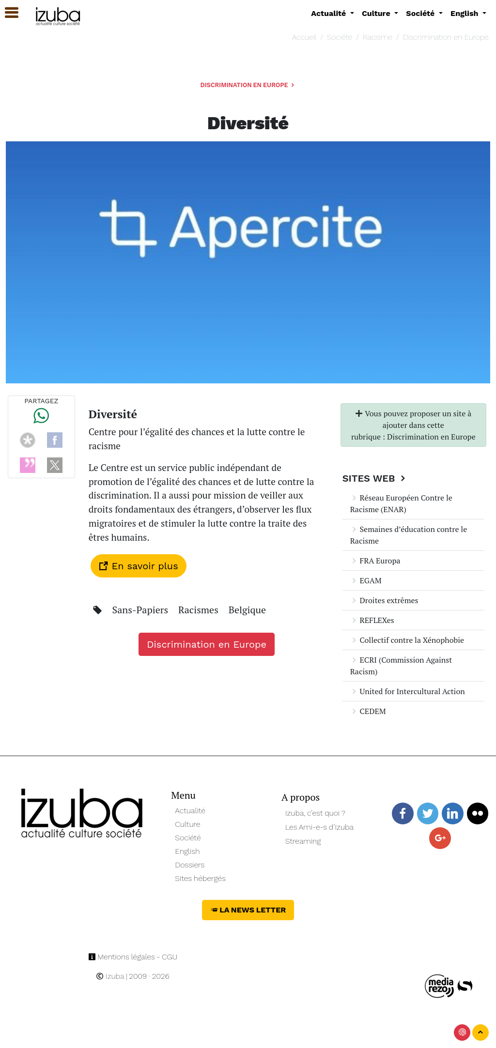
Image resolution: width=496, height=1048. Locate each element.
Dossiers (189, 864)
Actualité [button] (329, 13)
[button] (7, 13)
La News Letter (248, 909)
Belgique (247, 609)
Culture (187, 824)
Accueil (304, 37)
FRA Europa (375, 560)
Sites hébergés (200, 878)
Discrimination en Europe (446, 37)
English (187, 851)
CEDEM (368, 711)
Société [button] (421, 13)
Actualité (190, 810)
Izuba (110, 976)
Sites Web (375, 478)
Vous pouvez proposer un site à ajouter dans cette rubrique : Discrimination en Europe (413, 425)
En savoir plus (138, 566)
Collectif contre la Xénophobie (407, 640)
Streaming (303, 841)
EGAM (366, 580)
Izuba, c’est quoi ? (315, 813)
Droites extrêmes (384, 600)
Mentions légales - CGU (133, 956)
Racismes (199, 609)
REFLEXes (372, 620)
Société (339, 37)
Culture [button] (377, 13)
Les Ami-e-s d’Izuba (319, 827)
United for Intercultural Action (407, 691)
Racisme (377, 37)
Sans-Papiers (141, 609)
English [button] (465, 13)
